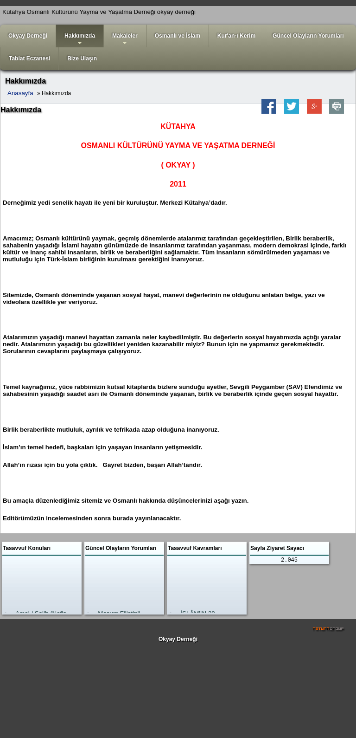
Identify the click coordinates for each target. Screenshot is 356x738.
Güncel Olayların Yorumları (308, 35)
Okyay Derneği (27, 35)
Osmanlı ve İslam (177, 35)
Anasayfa (20, 93)
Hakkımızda (79, 39)
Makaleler (125, 39)
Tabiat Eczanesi (29, 58)
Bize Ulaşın (82, 58)
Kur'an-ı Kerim (236, 35)
